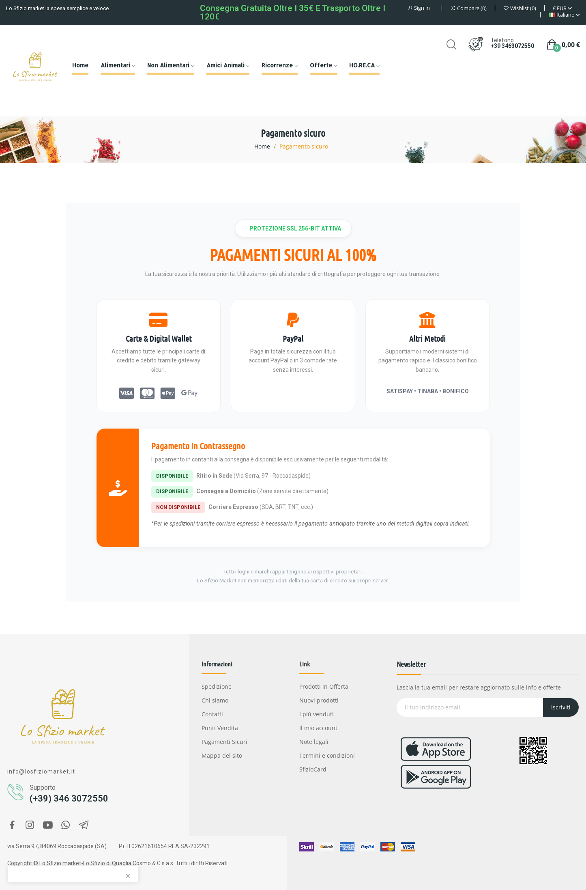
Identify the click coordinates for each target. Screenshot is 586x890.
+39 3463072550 (512, 46)
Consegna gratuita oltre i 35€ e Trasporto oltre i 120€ (292, 12)
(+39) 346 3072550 (69, 798)
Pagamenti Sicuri (224, 742)
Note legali (313, 742)
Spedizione (217, 686)
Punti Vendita (220, 728)
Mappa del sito (222, 755)
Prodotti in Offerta (323, 686)
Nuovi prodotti (319, 700)
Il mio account (318, 728)
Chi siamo (215, 700)
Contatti (212, 714)
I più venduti (316, 714)
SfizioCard (312, 769)
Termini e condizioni (327, 755)
